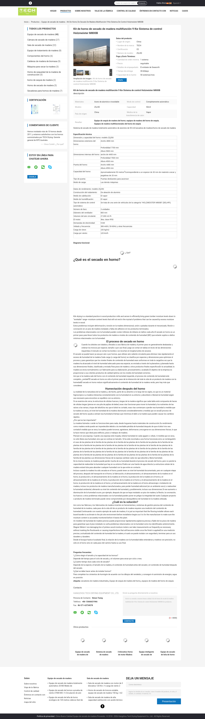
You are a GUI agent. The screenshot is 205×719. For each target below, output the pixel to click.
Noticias (174, 11)
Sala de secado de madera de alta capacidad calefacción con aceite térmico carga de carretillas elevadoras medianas (105, 699)
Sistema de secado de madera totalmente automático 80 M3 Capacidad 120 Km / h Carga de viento (104, 653)
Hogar (53, 11)
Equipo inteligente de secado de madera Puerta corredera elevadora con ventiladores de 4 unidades (146, 653)
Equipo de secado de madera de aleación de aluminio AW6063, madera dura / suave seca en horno (82, 653)
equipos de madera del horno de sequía (158, 581)
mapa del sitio (30, 702)
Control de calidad (126, 11)
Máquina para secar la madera (41, 66)
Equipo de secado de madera (53, 22)
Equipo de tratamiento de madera (42, 50)
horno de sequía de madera (40, 80)
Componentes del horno (38, 56)
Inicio (26, 22)
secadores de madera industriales (95, 581)
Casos (185, 11)
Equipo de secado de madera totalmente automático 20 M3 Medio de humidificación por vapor (65, 685)
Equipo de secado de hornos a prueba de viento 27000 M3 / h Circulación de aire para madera (65, 692)
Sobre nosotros (83, 11)
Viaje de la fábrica (104, 11)
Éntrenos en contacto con (153, 11)
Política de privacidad (45, 716)
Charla (120, 80)
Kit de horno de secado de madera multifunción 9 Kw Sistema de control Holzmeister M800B (92, 81)
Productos (65, 11)
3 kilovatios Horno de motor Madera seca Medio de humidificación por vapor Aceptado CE (125, 653)
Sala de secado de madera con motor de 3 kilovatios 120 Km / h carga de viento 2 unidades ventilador (105, 685)
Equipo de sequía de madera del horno (125, 581)
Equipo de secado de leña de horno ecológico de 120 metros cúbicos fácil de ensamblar (167, 653)
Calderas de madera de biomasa (42, 61)
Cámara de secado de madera (41, 40)
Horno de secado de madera (40, 85)
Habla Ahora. (161, 3)
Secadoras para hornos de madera (43, 91)
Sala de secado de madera (39, 45)
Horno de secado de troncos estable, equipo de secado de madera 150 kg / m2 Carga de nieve (105, 692)
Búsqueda (142, 3)
